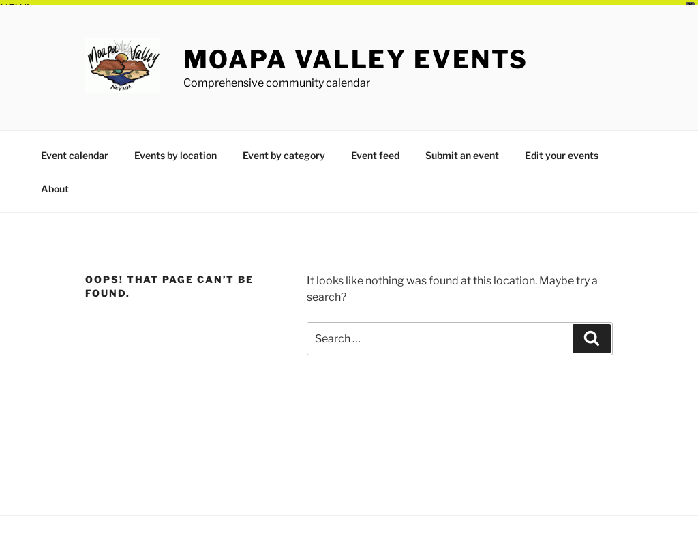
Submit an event (462, 150)
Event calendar (74, 150)
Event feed (375, 150)
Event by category (284, 150)
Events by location (175, 150)
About (55, 183)
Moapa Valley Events (356, 54)
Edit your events (561, 150)
